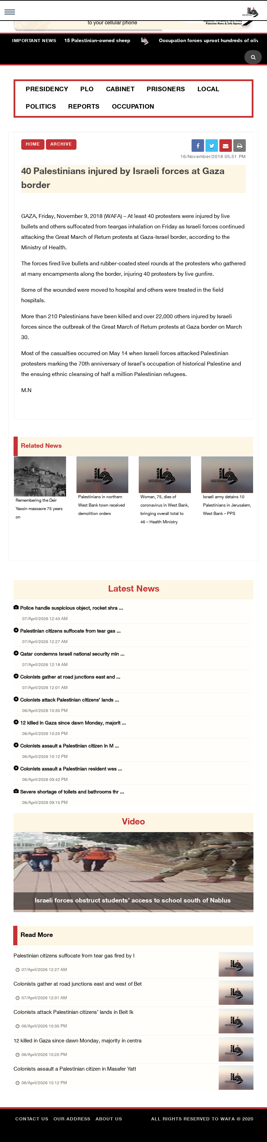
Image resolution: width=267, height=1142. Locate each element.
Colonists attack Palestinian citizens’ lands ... (69, 700)
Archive (61, 144)
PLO (87, 90)
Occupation (133, 107)
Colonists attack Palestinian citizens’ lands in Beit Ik (74, 1013)
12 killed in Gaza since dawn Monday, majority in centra (77, 1041)
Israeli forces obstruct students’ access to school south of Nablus (133, 901)
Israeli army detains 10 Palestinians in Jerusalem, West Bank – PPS (227, 505)
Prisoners (166, 90)
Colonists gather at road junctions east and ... (70, 677)
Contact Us (31, 1119)
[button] (32, 862)
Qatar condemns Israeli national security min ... (72, 654)
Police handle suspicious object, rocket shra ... (71, 608)
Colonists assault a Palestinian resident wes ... (71, 769)
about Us (109, 1119)
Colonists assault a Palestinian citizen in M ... (69, 746)
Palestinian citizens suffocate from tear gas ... (70, 631)
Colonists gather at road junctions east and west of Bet (78, 984)
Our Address (72, 1119)
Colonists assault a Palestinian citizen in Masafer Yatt (75, 1069)
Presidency (47, 90)
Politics (41, 107)
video (133, 822)
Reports (84, 107)
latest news (133, 589)
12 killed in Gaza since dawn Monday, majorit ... (73, 723)
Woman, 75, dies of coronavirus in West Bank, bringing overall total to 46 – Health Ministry (164, 510)
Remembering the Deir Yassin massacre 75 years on (39, 509)
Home (33, 144)
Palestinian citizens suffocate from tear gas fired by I (74, 956)
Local (208, 90)
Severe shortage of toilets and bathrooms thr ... (72, 792)
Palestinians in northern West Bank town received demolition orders (101, 505)
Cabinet (120, 90)
